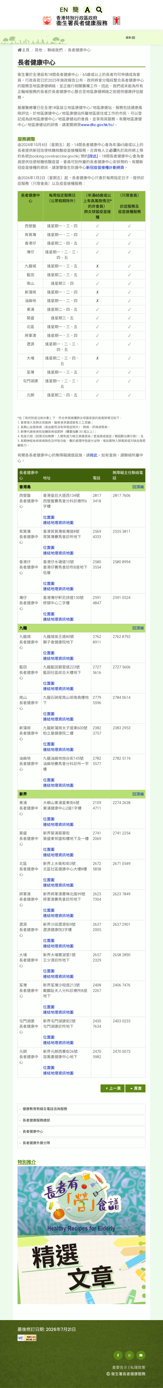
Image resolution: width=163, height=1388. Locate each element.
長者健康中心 (33, 1131)
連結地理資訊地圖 (58, 522)
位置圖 (48, 517)
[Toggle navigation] (130, 38)
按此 (93, 455)
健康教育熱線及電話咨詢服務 (45, 1109)
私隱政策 (137, 1367)
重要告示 (119, 1367)
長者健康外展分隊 (36, 1143)
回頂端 (138, 487)
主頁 (24, 50)
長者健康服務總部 (36, 1120)
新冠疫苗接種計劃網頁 (105, 167)
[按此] (93, 156)
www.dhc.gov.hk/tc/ (97, 124)
